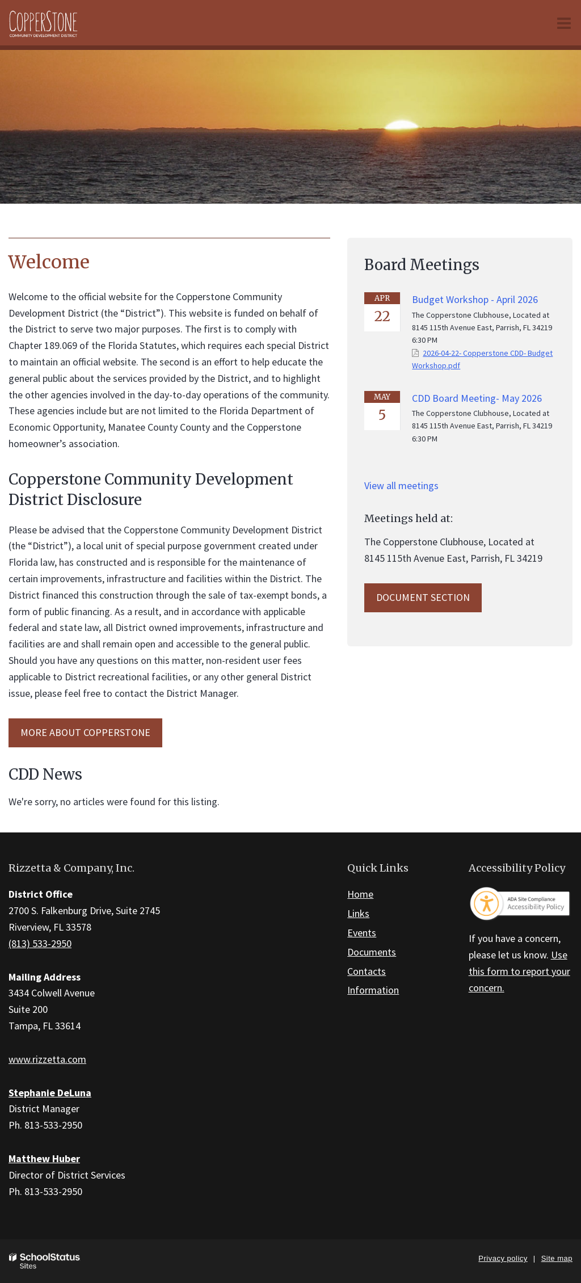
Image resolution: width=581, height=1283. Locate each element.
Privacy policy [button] (502, 1258)
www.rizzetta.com (47, 1059)
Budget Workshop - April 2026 (475, 299)
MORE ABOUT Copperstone (85, 732)
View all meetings (401, 485)
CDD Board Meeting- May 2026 (477, 398)
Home (360, 894)
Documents (371, 951)
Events (361, 932)
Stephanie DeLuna (50, 1092)
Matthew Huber (44, 1158)
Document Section (423, 597)
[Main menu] (564, 22)
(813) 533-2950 (40, 943)
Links (358, 913)
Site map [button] (556, 1258)
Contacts (366, 971)
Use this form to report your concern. (519, 971)
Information (373, 989)
